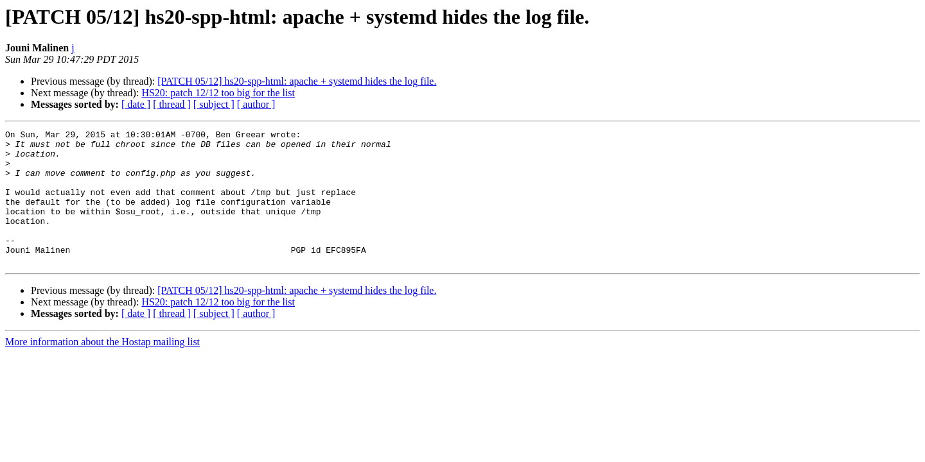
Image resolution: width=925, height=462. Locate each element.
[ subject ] (213, 104)
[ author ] (256, 104)
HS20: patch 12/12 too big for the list (218, 92)
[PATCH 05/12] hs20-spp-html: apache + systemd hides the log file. (296, 81)
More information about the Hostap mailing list (102, 368)
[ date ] (135, 104)
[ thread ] (172, 104)
